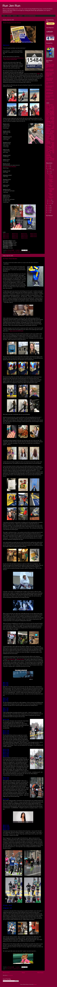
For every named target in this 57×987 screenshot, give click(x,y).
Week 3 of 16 (6, 236)
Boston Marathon (9, 968)
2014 (49, 210)
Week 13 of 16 (33, 233)
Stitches (52, 147)
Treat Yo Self (50, 152)
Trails (53, 151)
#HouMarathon (49, 104)
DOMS (38, 73)
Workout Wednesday (50, 159)
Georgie (48, 125)
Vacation (48, 154)
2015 (49, 208)
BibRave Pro (50, 109)
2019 (49, 166)
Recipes (52, 142)
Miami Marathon (20, 659)
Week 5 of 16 (15, 233)
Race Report (22, 968)
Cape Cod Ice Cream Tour (50, 116)
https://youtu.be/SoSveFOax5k (16, 331)
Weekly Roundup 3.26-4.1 (50, 194)
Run (53, 145)
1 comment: (17, 250)
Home (4, 15)
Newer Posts (6, 972)
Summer (48, 149)
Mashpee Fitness (50, 130)
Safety (47, 147)
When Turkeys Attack (50, 99)
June (49, 171)
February (50, 201)
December (51, 169)
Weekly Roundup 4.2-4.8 (50, 185)
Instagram (20, 15)
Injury (52, 128)
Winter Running (50, 158)
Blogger (35, 984)
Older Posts (40, 972)
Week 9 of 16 (24, 233)
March (50, 200)
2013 (49, 212)
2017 (49, 205)
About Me (9, 15)
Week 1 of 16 (6, 233)
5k (49, 106)
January (50, 203)
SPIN (50, 147)
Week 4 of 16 (6, 238)
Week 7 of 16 (15, 236)
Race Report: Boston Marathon (9, 166)
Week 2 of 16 (6, 235)
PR (53, 138)
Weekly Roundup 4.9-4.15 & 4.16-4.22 (12, 22)
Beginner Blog (51, 108)
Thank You (50, 183)
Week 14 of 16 (33, 235)
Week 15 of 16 (33, 236)
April (50, 173)
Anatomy (52, 106)
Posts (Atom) (10, 975)
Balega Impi (48, 107)
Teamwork (51, 150)
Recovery (48, 143)
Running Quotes (50, 146)
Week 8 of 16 (15, 238)
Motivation (49, 133)
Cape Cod (52, 114)
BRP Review (48, 112)
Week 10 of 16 (24, 235)
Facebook (15, 15)
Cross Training (50, 117)
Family (14, 968)
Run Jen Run (11, 5)
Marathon (17, 968)
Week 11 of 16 (24, 236)
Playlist (51, 138)
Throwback (48, 151)
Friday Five (50, 124)
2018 (49, 168)
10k (47, 106)
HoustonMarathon (11, 659)
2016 (49, 207)
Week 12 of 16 (24, 238)
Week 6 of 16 (15, 235)
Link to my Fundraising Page (29, 15)
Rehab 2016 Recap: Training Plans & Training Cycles (49, 79)
